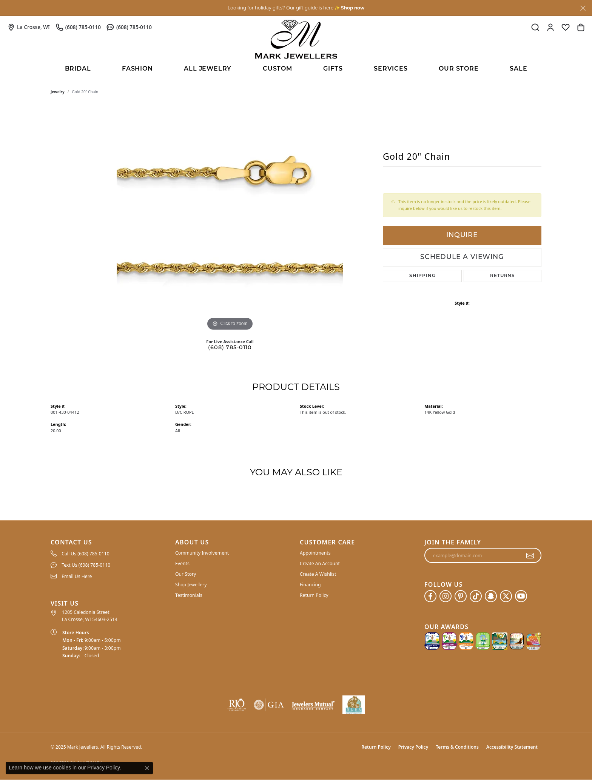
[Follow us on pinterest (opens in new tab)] (461, 596)
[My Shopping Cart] (580, 27)
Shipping (422, 276)
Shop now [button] (352, 8)
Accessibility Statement (512, 747)
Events (182, 563)
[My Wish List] (565, 27)
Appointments (315, 553)
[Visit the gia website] (269, 704)
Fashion (137, 69)
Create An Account (320, 563)
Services (390, 69)
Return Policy (314, 595)
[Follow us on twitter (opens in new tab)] (506, 596)
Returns (502, 276)
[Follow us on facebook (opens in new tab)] (430, 596)
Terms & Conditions (457, 747)
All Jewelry (207, 69)
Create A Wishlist (318, 574)
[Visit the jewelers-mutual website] (313, 704)
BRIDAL (78, 69)
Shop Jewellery (191, 584)
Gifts (332, 69)
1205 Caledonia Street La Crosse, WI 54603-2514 (89, 615)
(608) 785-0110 (229, 348)
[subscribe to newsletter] (530, 555)
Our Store (458, 69)
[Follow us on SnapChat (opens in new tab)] (491, 596)
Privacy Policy (413, 747)
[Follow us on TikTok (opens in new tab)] (476, 596)
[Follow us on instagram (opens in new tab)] (445, 596)
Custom (277, 69)
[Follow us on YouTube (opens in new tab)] (521, 596)
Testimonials (188, 595)
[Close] (582, 8)
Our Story (185, 574)
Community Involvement (202, 553)
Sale (518, 69)
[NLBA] (353, 704)
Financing (310, 584)
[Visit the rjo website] (236, 704)
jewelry (58, 91)
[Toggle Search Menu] (535, 27)
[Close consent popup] (147, 768)
